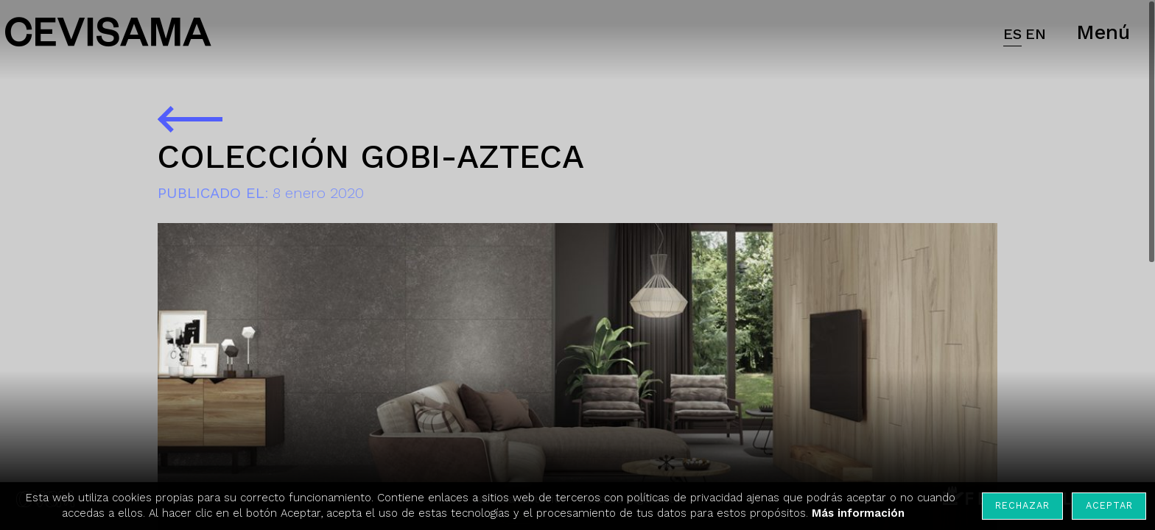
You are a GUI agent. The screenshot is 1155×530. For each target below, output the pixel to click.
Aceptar (1109, 505)
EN (1035, 34)
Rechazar (1022, 505)
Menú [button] (1103, 32)
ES (1012, 34)
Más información (858, 513)
